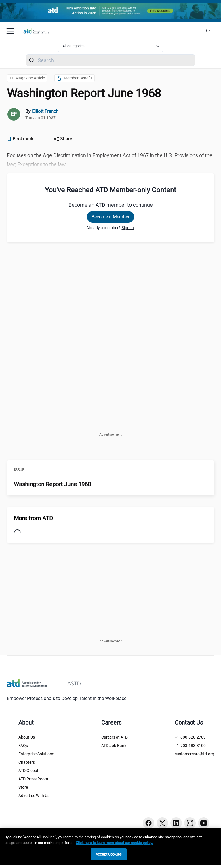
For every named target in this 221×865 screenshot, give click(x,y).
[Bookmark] (20, 139)
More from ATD (33, 518)
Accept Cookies (109, 854)
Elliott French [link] (45, 111)
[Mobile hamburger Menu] (10, 31)
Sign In (128, 227)
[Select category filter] (110, 46)
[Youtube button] (203, 823)
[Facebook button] (148, 823)
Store (23, 787)
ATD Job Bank (113, 745)
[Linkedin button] (176, 823)
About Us (26, 737)
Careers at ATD (114, 737)
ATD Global (28, 770)
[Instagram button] (190, 823)
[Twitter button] (162, 823)
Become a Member (110, 217)
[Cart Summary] (209, 31)
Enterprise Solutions (36, 754)
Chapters (26, 762)
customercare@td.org (194, 754)
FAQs (23, 745)
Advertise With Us (33, 795)
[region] (110, 846)
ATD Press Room (33, 779)
